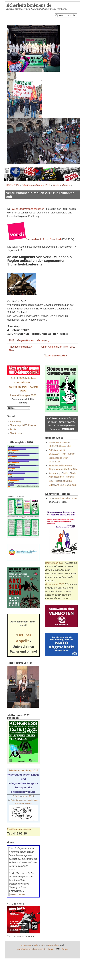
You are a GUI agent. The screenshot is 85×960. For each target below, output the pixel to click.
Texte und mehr (61, 185)
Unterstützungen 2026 (23, 395)
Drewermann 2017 (54, 584)
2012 (11, 340)
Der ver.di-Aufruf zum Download (43, 239)
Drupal (65, 949)
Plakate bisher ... (18, 433)
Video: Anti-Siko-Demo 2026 (63, 485)
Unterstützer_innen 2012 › (62, 346)
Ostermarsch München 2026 (63, 498)
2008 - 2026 (12, 185)
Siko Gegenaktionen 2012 (36, 185)
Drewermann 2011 (54, 563)
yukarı (42, 346)
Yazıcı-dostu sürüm (55, 355)
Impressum (25, 945)
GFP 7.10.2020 (18, 894)
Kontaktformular (50, 945)
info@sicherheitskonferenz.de (31, 949)
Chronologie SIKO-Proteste (23, 425)
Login (50, 949)
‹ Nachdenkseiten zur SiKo (20, 348)
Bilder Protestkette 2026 (60, 481)
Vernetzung (43, 340)
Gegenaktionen (25, 340)
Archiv (13, 429)
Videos (36, 945)
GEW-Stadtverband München (28, 209)
